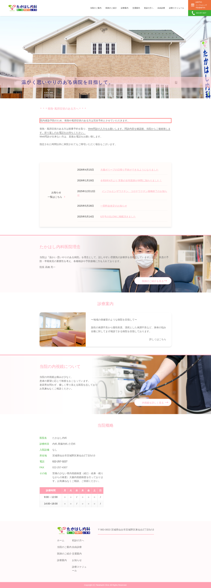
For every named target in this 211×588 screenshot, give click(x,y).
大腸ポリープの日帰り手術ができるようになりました (129, 169)
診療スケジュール (176, 8)
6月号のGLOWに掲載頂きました (118, 216)
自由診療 (161, 8)
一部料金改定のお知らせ (113, 205)
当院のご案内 (95, 8)
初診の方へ (148, 8)
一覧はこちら (55, 197)
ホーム (60, 540)
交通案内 (136, 8)
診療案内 (124, 8)
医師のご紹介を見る (153, 281)
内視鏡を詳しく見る (153, 402)
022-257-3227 (59, 461)
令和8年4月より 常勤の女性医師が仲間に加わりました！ (131, 180)
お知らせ (77, 560)
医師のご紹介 (111, 8)
